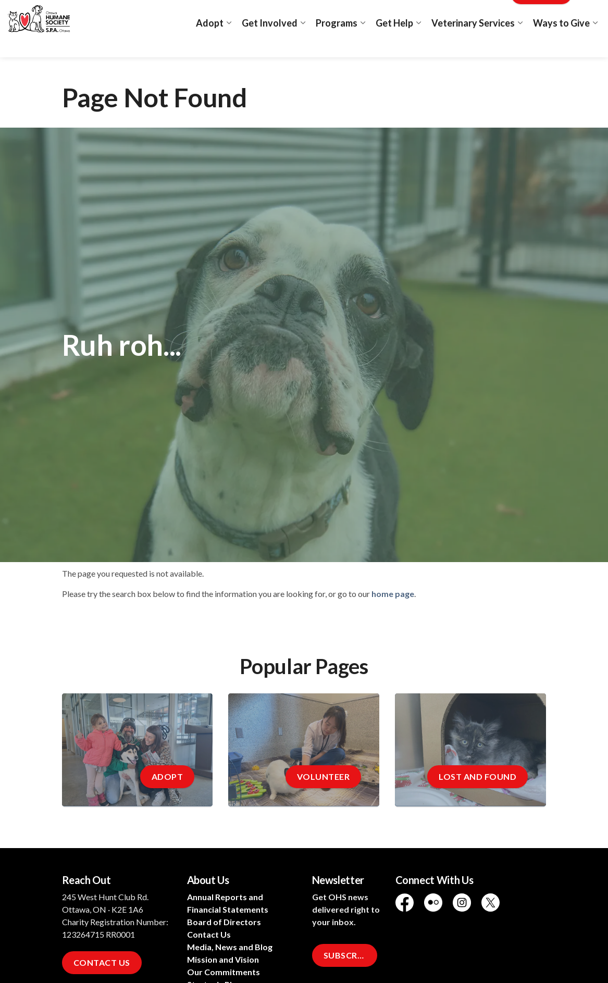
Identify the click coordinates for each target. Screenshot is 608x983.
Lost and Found (447, 14)
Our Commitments (223, 972)
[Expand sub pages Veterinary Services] (520, 43)
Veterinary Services (473, 42)
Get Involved (269, 42)
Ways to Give (561, 42)
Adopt (210, 42)
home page (392, 594)
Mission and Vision (223, 959)
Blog (493, 14)
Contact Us (102, 962)
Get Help (394, 42)
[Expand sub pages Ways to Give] (595, 43)
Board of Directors (224, 922)
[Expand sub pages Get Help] (418, 43)
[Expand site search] (589, 14)
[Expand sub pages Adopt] (229, 43)
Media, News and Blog (229, 947)
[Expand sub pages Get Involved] (302, 43)
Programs (336, 42)
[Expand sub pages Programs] (362, 43)
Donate (541, 14)
